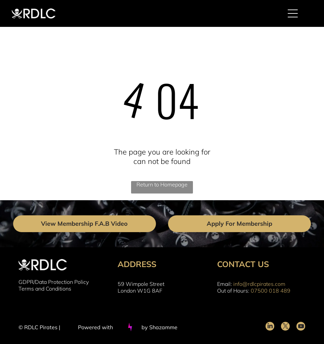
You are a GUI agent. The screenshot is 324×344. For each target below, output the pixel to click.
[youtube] (300, 327)
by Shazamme (159, 327)
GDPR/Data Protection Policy (53, 281)
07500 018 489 (270, 290)
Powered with (95, 327)
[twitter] (285, 327)
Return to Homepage (162, 184)
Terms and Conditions (44, 288)
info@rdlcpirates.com (259, 284)
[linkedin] (270, 327)
